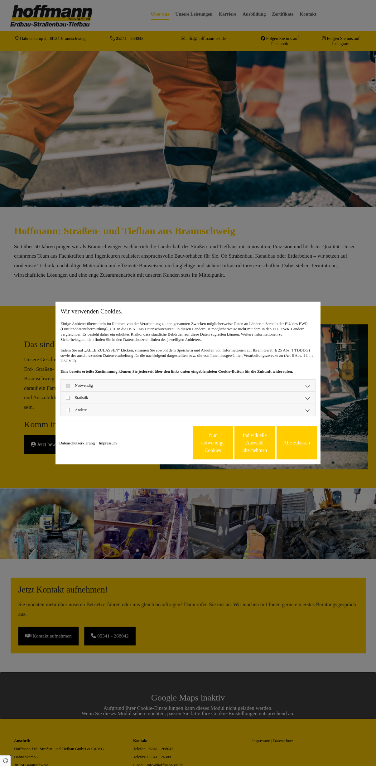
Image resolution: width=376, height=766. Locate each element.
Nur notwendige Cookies (169, 442)
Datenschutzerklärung (77, 443)
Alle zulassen (288, 442)
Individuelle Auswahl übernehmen (228, 442)
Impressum (108, 443)
